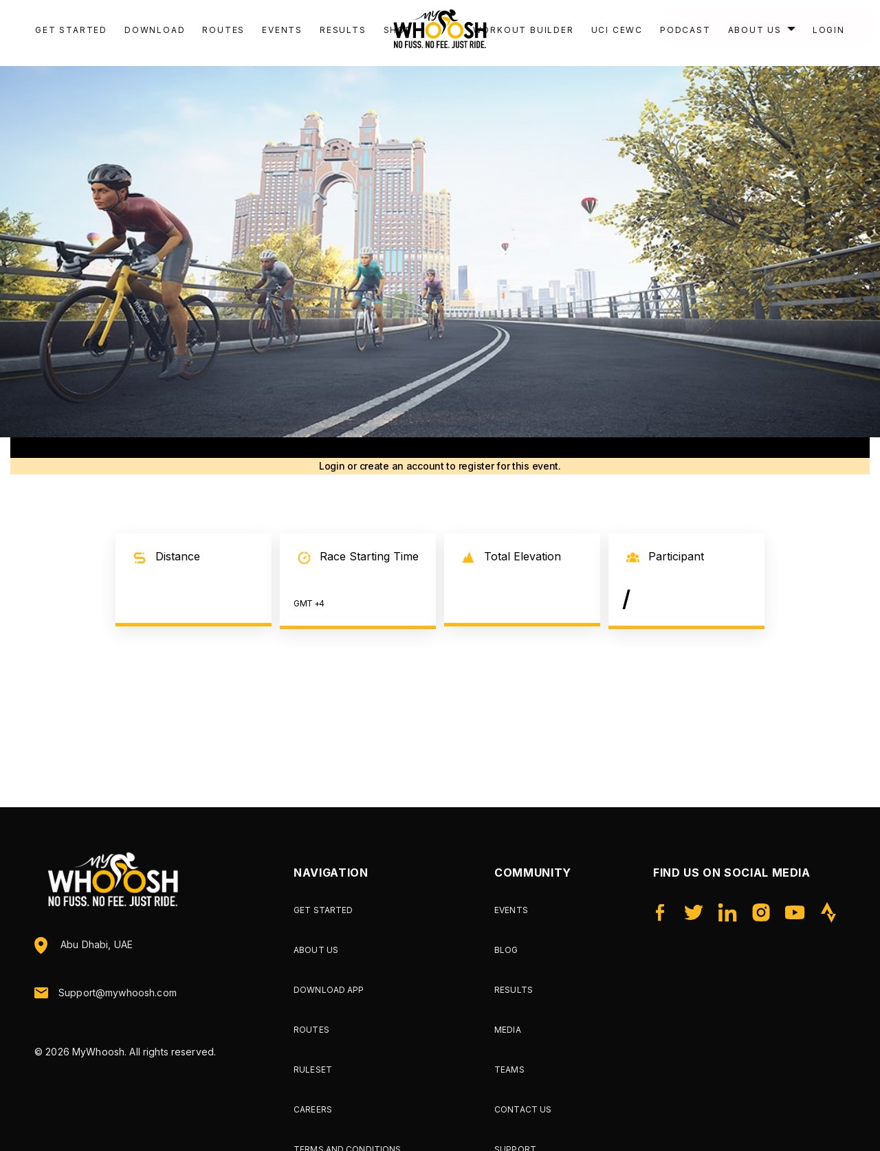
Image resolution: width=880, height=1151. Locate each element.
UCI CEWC (617, 30)
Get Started (71, 30)
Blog (506, 950)
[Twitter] (693, 912)
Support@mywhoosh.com (117, 993)
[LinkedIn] (727, 912)
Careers (313, 1109)
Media (507, 1029)
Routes (223, 30)
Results (343, 30)
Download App (329, 990)
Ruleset (313, 1069)
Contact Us (522, 1109)
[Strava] (829, 912)
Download (154, 30)
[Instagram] (761, 912)
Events (282, 30)
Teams (509, 1069)
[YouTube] (795, 912)
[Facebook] (659, 912)
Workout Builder (523, 30)
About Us (316, 950)
